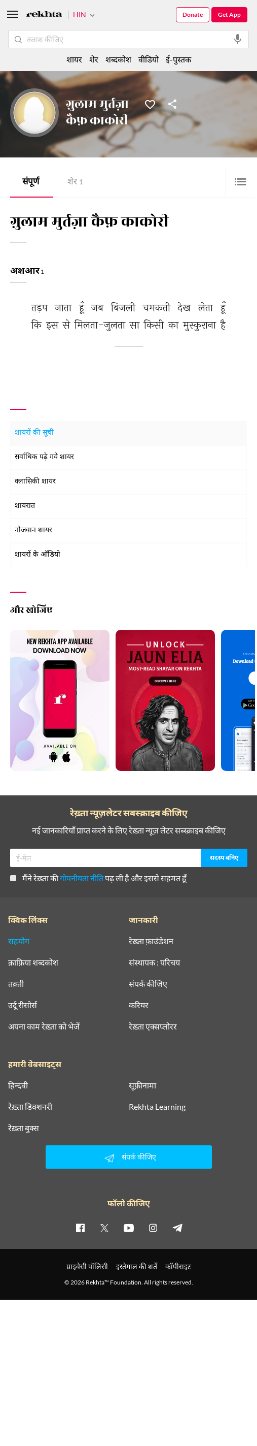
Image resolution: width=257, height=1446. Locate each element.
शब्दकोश (118, 59)
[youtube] (129, 1227)
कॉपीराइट (178, 1266)
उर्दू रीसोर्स (22, 1005)
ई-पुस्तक (178, 59)
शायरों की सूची (34, 433)
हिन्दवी (18, 1085)
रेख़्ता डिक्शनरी (30, 1107)
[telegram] (177, 1227)
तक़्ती (16, 984)
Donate (192, 14)
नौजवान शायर (33, 530)
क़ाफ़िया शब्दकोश (33, 962)
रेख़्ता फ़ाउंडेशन (151, 941)
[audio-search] (238, 39)
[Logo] (44, 15)
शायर (74, 59)
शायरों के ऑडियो (37, 555)
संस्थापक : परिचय (154, 962)
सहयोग (18, 941)
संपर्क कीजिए (148, 984)
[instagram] (153, 1227)
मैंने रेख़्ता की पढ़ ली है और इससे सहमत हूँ (98, 878)
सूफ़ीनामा (142, 1085)
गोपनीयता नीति (81, 878)
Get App (229, 14)
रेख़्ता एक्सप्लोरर (153, 1026)
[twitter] (104, 1227)
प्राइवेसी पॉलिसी (87, 1266)
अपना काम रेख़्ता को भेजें (44, 1026)
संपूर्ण (30, 182)
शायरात (25, 506)
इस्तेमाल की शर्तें (136, 1266)
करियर (139, 1005)
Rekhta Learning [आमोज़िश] (157, 1107)
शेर (75, 182)
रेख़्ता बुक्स (23, 1128)
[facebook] (80, 1227)
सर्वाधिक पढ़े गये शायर (44, 457)
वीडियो (148, 59)
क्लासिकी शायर (35, 482)
